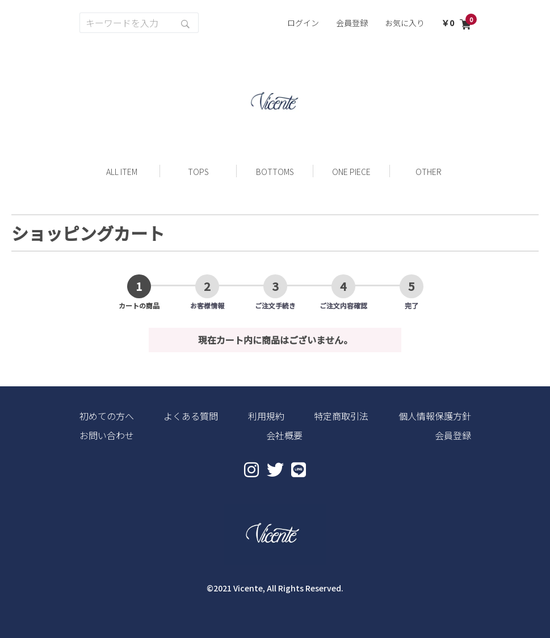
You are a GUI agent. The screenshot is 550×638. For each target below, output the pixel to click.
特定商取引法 (341, 416)
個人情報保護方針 (434, 416)
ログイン (303, 22)
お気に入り (405, 22)
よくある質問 (190, 416)
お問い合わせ (106, 435)
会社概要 (284, 435)
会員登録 (352, 22)
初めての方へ (106, 416)
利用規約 (266, 416)
